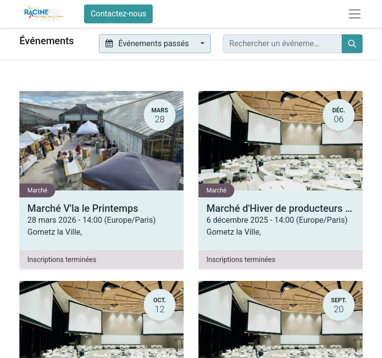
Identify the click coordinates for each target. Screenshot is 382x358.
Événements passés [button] (148, 43)
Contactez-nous (118, 13)
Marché (37, 190)
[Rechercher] (352, 43)
